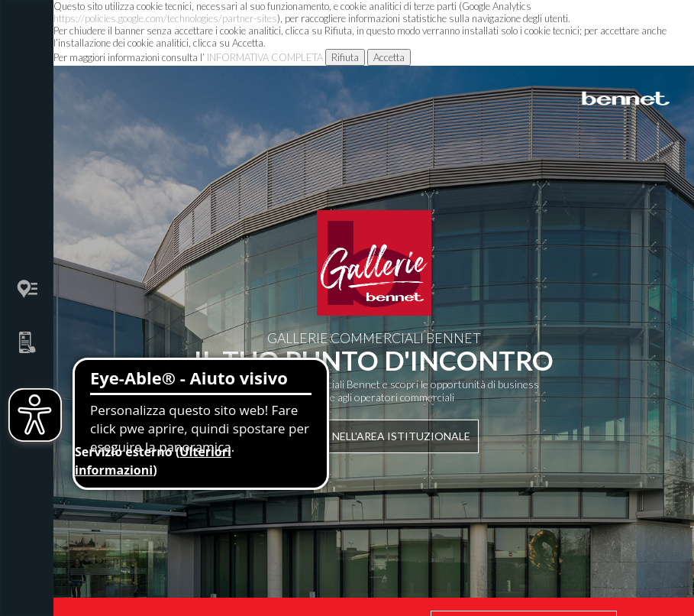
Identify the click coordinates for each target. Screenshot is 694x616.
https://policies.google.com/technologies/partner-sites (165, 18)
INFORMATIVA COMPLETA (265, 57)
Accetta (389, 57)
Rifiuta (345, 57)
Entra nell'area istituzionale (373, 436)
